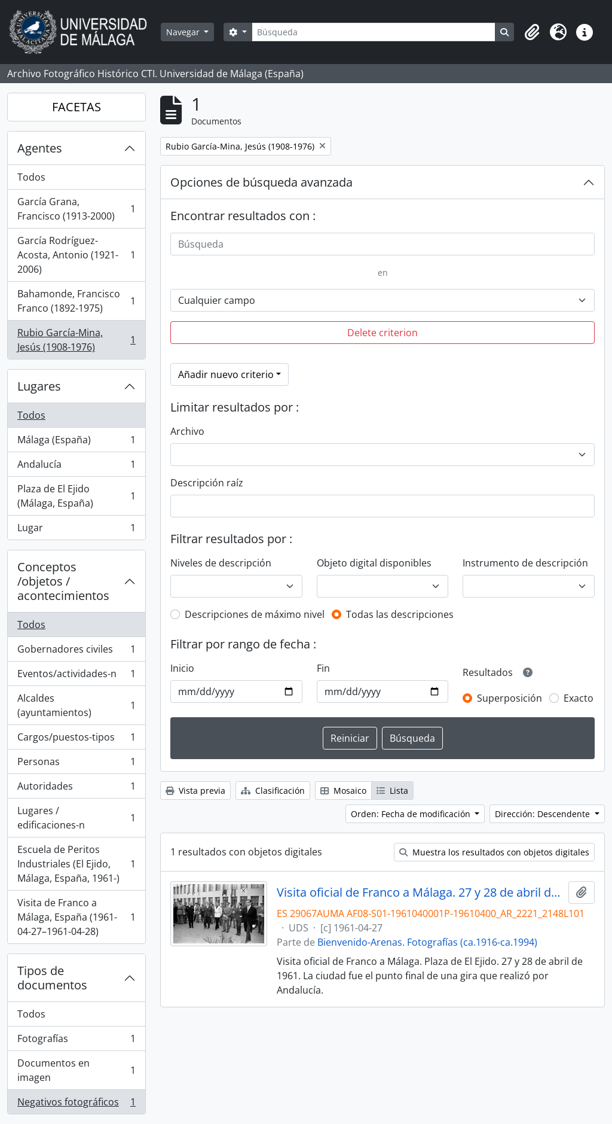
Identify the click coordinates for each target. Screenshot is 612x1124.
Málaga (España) (76, 442)
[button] (532, 32)
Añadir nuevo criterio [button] (226, 374)
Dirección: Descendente (543, 814)
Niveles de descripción (220, 562)
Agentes (39, 148)
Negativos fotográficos (76, 1104)
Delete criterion (382, 332)
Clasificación (273, 790)
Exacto (578, 698)
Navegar (184, 32)
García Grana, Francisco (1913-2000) (76, 209)
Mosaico (343, 790)
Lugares (39, 386)
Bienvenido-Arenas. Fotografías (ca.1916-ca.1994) (427, 942)
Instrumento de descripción (525, 562)
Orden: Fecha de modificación (412, 814)
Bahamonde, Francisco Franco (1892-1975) (76, 301)
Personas (76, 764)
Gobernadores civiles (76, 652)
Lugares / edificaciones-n (76, 817)
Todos (31, 177)
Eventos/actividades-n (76, 676)
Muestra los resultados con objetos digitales (494, 852)
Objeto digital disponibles (374, 562)
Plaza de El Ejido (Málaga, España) (76, 496)
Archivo (187, 431)
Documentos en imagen (76, 1070)
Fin (323, 668)
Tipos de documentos (52, 977)
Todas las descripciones (400, 614)
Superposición (509, 698)
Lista (392, 790)
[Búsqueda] (373, 32)
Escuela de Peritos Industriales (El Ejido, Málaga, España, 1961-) (76, 864)
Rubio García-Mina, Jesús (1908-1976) (76, 340)
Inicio (182, 668)
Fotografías (76, 1041)
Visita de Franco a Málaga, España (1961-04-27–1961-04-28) (76, 917)
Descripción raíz (206, 482)
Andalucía (76, 467)
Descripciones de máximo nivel (255, 614)
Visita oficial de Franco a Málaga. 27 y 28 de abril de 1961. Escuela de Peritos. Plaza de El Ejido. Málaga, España (420, 892)
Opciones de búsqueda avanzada (261, 182)
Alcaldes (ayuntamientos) (76, 705)
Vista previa (195, 790)
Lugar (76, 530)
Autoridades (76, 789)
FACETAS (76, 107)
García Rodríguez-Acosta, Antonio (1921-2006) (76, 255)
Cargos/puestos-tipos (76, 740)
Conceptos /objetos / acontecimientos (63, 581)
